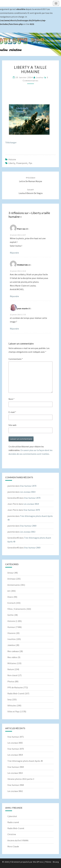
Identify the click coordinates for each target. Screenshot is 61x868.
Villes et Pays (13, 711)
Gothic (10, 615)
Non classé (12, 675)
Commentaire (16, 359)
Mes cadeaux (13, 651)
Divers (10, 597)
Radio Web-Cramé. (15, 828)
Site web (12, 425)
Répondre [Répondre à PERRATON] (14, 296)
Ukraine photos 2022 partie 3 (20, 779)
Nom (11, 399)
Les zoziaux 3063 (27, 531)
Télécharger (11, 142)
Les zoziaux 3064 (27, 491)
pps (30, 163)
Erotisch (11, 603)
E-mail (12, 412)
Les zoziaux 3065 (15, 742)
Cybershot (12, 816)
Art (8, 591)
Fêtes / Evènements (16, 609)
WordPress (38, 862)
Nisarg (56, 862)
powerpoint (21, 163)
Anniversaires (13, 584)
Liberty (11, 163)
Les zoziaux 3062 (15, 791)
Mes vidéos (12, 657)
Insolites (11, 639)
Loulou (39, 77)
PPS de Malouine (15, 687)
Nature (10, 669)
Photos (10, 681)
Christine (11, 834)
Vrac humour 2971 (15, 736)
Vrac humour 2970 (28, 485)
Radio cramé (13, 822)
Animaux (11, 578)
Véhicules (11, 705)
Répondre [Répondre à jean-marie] (14, 328)
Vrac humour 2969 (28, 525)
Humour (11, 627)
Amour (10, 572)
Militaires (11, 663)
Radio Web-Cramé (15, 693)
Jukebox (11, 645)
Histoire (12, 159)
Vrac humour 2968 (15, 785)
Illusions (11, 633)
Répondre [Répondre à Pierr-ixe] (14, 252)
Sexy (9, 699)
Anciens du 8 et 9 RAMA (17, 840)
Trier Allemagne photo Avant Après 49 (25, 761)
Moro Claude (13, 846)
